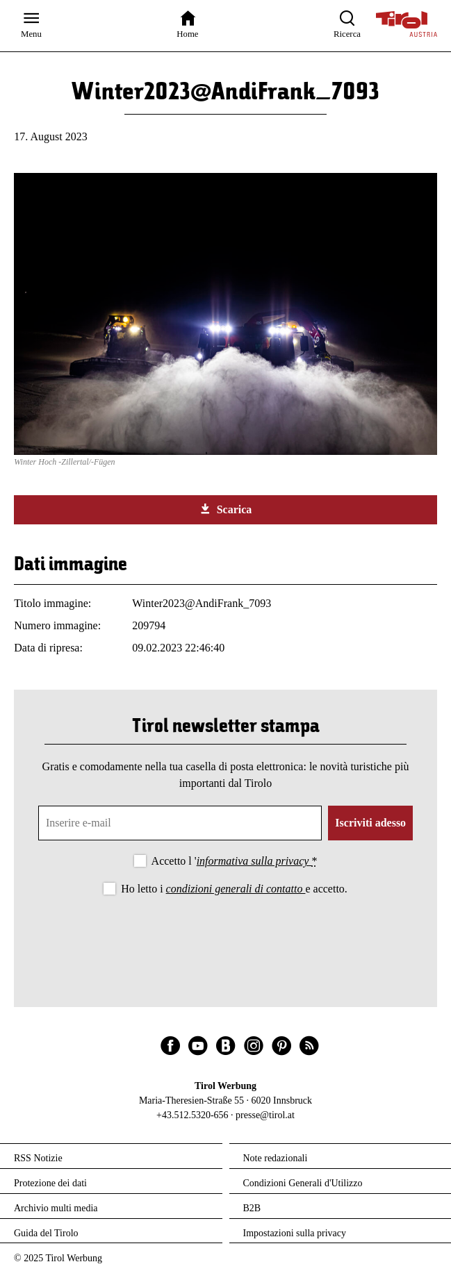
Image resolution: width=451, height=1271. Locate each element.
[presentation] (225, 936)
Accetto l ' (234, 861)
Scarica (225, 509)
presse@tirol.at (265, 1115)
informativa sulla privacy (254, 861)
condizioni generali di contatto (236, 889)
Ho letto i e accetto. (234, 889)
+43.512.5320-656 (192, 1115)
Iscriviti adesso (370, 823)
